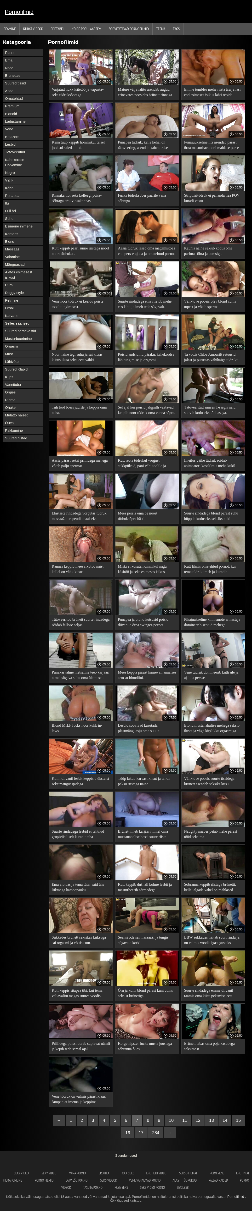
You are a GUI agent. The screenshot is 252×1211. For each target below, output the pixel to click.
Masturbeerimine (18, 339)
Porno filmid (44, 1180)
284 (155, 1132)
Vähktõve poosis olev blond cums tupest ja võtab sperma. (210, 304)
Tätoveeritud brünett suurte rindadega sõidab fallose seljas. (80, 622)
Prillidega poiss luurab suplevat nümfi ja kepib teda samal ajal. (81, 1046)
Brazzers (12, 137)
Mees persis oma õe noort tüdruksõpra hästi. (137, 516)
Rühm (10, 52)
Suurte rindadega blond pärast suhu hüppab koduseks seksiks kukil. (211, 516)
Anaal (9, 91)
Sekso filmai (188, 1173)
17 (141, 1132)
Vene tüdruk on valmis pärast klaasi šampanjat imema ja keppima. (79, 1099)
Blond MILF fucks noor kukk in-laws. (77, 728)
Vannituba (13, 384)
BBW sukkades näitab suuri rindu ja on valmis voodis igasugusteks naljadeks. (211, 940)
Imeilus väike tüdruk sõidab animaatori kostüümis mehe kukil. (210, 463)
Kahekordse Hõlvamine (14, 162)
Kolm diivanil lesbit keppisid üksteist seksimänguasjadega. (80, 781)
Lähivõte (12, 361)
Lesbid (10, 144)
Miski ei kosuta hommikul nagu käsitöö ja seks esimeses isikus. (142, 569)
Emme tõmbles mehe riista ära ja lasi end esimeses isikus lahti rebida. (212, 92)
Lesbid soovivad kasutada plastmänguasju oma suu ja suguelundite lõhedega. (138, 729)
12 (198, 1120)
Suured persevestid (20, 331)
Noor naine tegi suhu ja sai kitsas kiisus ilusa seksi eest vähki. (77, 357)
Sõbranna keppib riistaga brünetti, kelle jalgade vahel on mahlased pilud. (210, 888)
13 (211, 1120)
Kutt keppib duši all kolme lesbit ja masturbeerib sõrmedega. (145, 887)
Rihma (10, 400)
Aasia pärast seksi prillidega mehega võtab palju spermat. (80, 463)
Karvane (11, 316)
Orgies (10, 392)
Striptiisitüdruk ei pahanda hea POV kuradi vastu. (212, 198)
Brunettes (12, 75)
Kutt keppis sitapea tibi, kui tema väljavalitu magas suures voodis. (77, 993)
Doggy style (14, 293)
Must (9, 354)
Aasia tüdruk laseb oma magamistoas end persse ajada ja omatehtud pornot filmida (146, 251)
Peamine (10, 28)
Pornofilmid (19, 12)
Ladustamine (15, 121)
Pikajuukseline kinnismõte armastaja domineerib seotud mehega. (212, 622)
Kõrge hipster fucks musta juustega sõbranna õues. (145, 1046)
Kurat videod (33, 28)
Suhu (9, 218)
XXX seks (128, 1173)
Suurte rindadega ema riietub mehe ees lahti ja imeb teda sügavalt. (145, 304)
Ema (8, 60)
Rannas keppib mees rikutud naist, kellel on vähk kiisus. (78, 569)
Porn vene (217, 1173)
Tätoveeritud (15, 152)
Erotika (104, 1173)
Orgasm (11, 346)
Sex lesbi (183, 1187)
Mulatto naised (17, 415)
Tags (176, 28)
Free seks (121, 1187)
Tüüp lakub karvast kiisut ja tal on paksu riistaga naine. (144, 781)
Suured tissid (15, 83)
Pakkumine (14, 430)
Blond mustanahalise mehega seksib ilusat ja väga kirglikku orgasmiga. (212, 728)
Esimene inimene (19, 226)
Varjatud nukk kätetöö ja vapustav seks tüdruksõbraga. (78, 92)
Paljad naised (218, 1180)
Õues (9, 423)
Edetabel (57, 28)
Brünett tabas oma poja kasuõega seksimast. (209, 1046)
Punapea (12, 196)
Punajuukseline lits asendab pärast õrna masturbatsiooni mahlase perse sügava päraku (211, 145)
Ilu (7, 203)
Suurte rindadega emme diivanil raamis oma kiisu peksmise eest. (208, 993)
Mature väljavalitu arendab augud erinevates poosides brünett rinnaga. (145, 92)
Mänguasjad (15, 264)
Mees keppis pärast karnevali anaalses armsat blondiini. (147, 675)
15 (238, 1120)
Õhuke (10, 407)
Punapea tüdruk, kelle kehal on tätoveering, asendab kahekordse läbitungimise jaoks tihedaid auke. (144, 145)
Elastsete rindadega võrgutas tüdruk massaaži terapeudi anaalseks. (79, 516)
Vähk (9, 180)
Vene (9, 129)
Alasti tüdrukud (185, 1180)
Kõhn (9, 188)
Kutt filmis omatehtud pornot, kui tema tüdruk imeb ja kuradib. (210, 569)
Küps (9, 377)
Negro (10, 173)
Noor (9, 68)
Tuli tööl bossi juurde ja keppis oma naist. (79, 410)
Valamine (12, 257)
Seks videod (108, 1180)
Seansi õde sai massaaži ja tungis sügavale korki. (143, 940)
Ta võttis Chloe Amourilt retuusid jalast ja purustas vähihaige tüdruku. (211, 357)
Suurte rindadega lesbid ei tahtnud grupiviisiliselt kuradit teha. (78, 834)
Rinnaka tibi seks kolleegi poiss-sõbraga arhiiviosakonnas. (77, 198)
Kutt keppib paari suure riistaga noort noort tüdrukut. (80, 251)
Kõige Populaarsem (86, 28)
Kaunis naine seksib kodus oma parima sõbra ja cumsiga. (208, 251)
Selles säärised (17, 323)
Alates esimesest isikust (18, 274)
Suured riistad (16, 438)
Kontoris (11, 234)
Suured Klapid (16, 369)
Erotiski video (156, 1173)
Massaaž (12, 249)
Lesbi (9, 308)
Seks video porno (152, 1187)
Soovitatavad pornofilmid (129, 28)
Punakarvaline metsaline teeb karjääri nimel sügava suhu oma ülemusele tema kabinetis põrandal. (80, 675)
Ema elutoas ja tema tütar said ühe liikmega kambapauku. (78, 887)
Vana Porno (78, 1173)
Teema (161, 28)
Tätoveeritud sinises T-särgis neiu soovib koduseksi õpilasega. (209, 410)
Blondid (11, 114)
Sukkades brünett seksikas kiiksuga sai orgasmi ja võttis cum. (79, 940)
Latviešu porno (77, 1180)
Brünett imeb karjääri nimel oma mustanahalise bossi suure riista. (143, 834)
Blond (9, 241)
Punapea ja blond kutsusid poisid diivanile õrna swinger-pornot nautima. (143, 623)
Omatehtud (14, 98)
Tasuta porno (93, 1187)
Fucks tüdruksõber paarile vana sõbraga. (142, 198)
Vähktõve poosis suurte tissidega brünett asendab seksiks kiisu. (209, 781)
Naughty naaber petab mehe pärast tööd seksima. (210, 834)
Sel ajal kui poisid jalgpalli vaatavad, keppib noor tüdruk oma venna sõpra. (146, 410)
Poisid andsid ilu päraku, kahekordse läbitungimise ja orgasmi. (146, 357)
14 (225, 1120)
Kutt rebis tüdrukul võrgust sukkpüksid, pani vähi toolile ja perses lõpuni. (142, 464)
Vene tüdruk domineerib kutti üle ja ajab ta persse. (211, 675)
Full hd (10, 211)
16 (127, 1132)
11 (184, 1120)
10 (171, 1120)
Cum (9, 285)
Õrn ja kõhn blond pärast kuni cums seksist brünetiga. (145, 993)
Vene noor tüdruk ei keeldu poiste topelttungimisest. (77, 304)
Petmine (11, 300)
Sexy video (22, 1173)
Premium (12, 106)
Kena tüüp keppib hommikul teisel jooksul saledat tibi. (78, 145)
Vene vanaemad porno (145, 1180)
